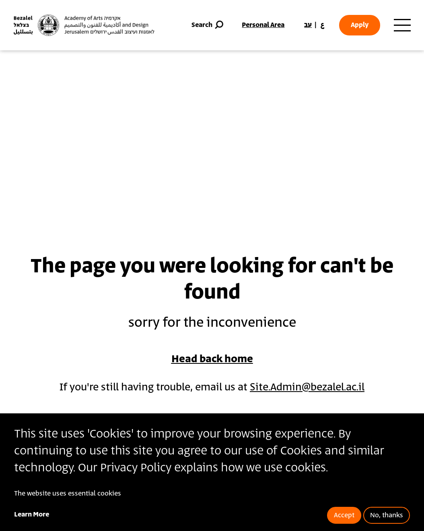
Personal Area (263, 25)
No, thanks (386, 515)
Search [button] (208, 25)
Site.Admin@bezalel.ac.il (307, 387)
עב (308, 25)
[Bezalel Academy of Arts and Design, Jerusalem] (84, 25)
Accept (344, 515)
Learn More (31, 514)
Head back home (212, 359)
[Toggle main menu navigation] (402, 25)
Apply (359, 25)
